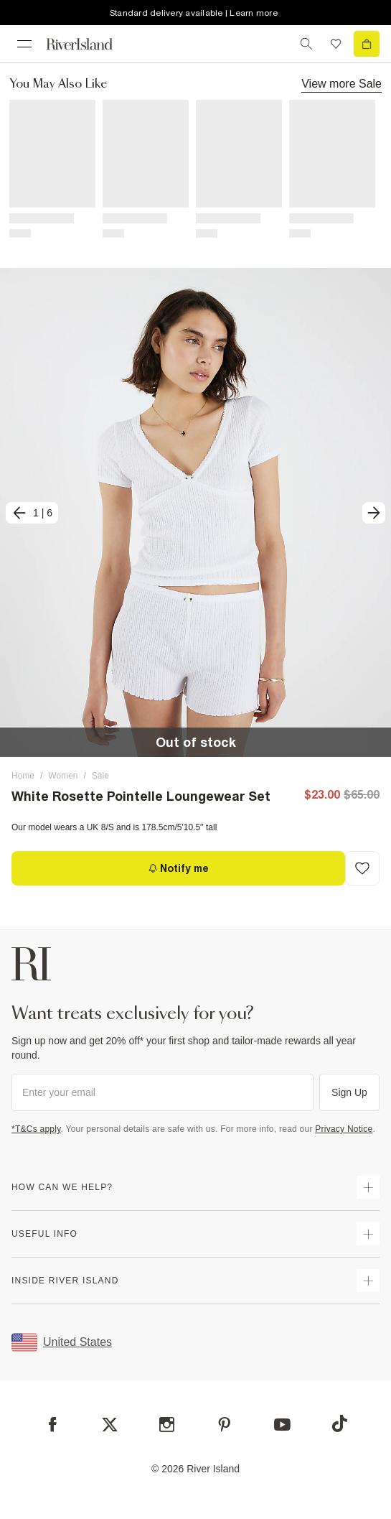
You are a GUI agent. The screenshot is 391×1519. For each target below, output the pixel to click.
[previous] (32, 513)
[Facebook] (52, 1424)
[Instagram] (166, 1424)
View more (341, 83)
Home (22, 776)
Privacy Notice (343, 1129)
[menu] (24, 43)
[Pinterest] (224, 1424)
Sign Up (349, 1092)
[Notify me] (178, 868)
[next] (373, 513)
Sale (100, 776)
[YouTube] (282, 1424)
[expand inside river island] (368, 1280)
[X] (109, 1425)
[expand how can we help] (368, 1187)
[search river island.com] (306, 44)
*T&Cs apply (36, 1129)
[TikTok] (339, 1423)
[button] (195, 512)
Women (62, 776)
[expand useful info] (368, 1233)
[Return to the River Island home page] (89, 44)
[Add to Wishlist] (362, 868)
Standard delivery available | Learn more (194, 13)
